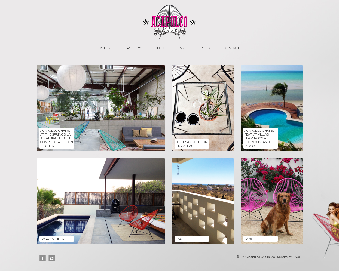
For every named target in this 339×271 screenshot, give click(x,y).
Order (204, 48)
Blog (159, 48)
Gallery (133, 48)
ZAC (178, 239)
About (106, 48)
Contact (231, 48)
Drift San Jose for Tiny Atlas (191, 144)
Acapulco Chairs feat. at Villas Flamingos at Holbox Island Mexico (259, 138)
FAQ (181, 48)
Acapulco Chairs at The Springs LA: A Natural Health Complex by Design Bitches (56, 138)
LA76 (248, 239)
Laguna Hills (52, 239)
